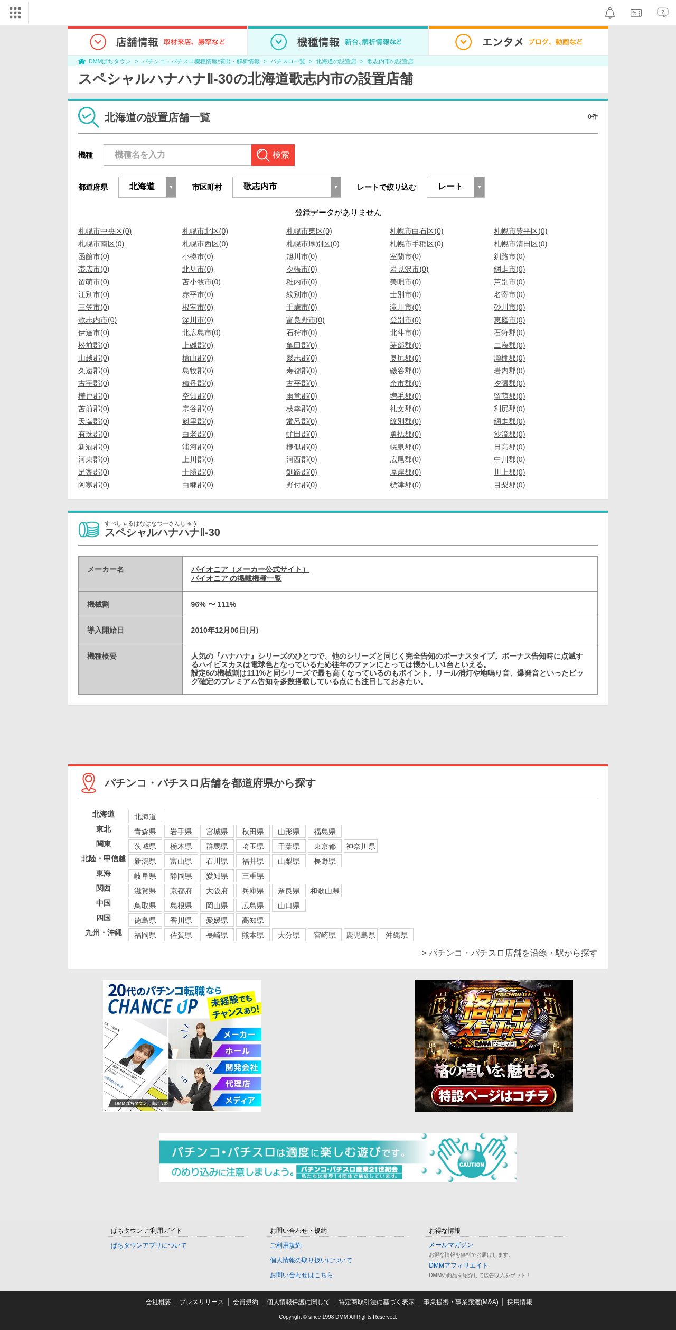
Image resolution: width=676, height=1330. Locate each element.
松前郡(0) (93, 345)
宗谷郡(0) (197, 408)
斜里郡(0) (197, 421)
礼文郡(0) (405, 408)
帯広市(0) (93, 269)
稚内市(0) (301, 281)
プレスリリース (202, 1302)
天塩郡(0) (93, 421)
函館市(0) (93, 256)
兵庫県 (253, 890)
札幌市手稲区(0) (416, 243)
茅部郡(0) (405, 345)
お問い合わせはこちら (301, 1275)
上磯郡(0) (197, 345)
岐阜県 (145, 876)
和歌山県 (325, 890)
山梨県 (289, 861)
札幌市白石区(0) (416, 231)
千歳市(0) (301, 307)
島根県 (181, 905)
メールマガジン (451, 1245)
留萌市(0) (93, 281)
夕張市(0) (301, 269)
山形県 (289, 831)
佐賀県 (181, 935)
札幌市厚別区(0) (313, 243)
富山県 (181, 861)
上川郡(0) (197, 459)
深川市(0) (197, 320)
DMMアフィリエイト (459, 1265)
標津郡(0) (405, 484)
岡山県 (217, 905)
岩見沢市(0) (409, 269)
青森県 (145, 831)
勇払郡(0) (405, 434)
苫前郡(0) (93, 408)
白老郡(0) (197, 434)
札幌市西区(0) (205, 243)
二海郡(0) (509, 345)
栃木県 (181, 846)
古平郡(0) (301, 383)
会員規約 (245, 1302)
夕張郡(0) (509, 383)
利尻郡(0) (509, 408)
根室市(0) (197, 307)
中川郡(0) (509, 459)
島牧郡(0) (197, 370)
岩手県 (181, 831)
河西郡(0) (301, 459)
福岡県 (145, 935)
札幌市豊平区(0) (520, 231)
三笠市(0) (93, 307)
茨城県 (145, 846)
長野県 (325, 861)
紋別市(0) (301, 294)
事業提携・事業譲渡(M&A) (461, 1302)
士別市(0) (405, 294)
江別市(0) (93, 294)
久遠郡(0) (93, 370)
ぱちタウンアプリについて (149, 1245)
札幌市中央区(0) (105, 231)
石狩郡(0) (509, 332)
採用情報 (519, 1302)
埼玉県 (253, 846)
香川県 (181, 920)
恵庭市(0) (509, 320)
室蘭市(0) (405, 256)
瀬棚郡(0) (509, 358)
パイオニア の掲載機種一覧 (236, 578)
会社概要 (158, 1302)
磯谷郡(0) (405, 370)
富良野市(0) (305, 320)
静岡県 (181, 876)
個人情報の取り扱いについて (311, 1260)
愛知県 (217, 876)
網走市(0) (509, 269)
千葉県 (289, 846)
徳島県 (145, 920)
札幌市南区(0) (101, 243)
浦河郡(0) (197, 446)
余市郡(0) (405, 383)
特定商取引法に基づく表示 (377, 1302)
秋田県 (253, 831)
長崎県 (217, 935)
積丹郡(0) (197, 383)
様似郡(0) (301, 446)
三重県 (253, 876)
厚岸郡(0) (405, 472)
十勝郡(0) (197, 472)
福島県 (325, 831)
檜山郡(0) (197, 358)
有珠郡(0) (93, 434)
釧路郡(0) (301, 472)
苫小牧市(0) (201, 281)
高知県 (253, 920)
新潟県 (145, 861)
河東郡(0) (93, 459)
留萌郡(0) (509, 396)
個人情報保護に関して (298, 1302)
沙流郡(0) (509, 434)
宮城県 (217, 831)
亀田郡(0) (301, 345)
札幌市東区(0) (309, 231)
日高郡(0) (509, 446)
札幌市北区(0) (205, 231)
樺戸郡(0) (93, 396)
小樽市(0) (197, 256)
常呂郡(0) (301, 421)
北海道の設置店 (336, 61)
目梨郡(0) (509, 484)
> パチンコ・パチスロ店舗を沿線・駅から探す (509, 952)
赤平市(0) (197, 294)
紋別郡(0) (405, 421)
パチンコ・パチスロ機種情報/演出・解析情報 (201, 61)
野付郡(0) (301, 484)
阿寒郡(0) (93, 484)
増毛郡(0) (405, 396)
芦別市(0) (509, 281)
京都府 (181, 890)
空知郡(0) (197, 396)
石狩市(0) (301, 332)
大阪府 (217, 890)
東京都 (325, 846)
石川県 (217, 861)
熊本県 (253, 935)
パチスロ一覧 (287, 61)
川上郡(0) (509, 472)
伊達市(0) (93, 332)
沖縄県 (397, 935)
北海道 (145, 816)
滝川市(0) (405, 307)
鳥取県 (145, 905)
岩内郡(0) (509, 370)
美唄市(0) (405, 281)
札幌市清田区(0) (520, 243)
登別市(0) (405, 320)
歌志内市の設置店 (390, 61)
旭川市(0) (301, 256)
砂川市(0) (509, 307)
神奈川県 (360, 846)
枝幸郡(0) (301, 408)
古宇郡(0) (93, 383)
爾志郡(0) (301, 358)
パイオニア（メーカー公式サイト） (250, 569)
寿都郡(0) (301, 370)
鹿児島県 (360, 935)
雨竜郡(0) (301, 396)
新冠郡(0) (93, 446)
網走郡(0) (509, 421)
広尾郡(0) (405, 459)
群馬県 (217, 846)
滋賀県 (145, 890)
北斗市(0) (405, 332)
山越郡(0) (93, 358)
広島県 (253, 905)
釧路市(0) (509, 256)
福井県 (253, 861)
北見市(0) (197, 269)
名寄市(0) (509, 294)
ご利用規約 (286, 1245)
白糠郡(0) (197, 484)
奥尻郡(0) (405, 358)
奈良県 (289, 890)
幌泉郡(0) (405, 446)
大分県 (289, 935)
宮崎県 (325, 935)
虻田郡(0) (301, 434)
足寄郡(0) (93, 472)
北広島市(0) (201, 332)
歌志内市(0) (97, 320)
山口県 (289, 905)
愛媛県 (217, 920)
